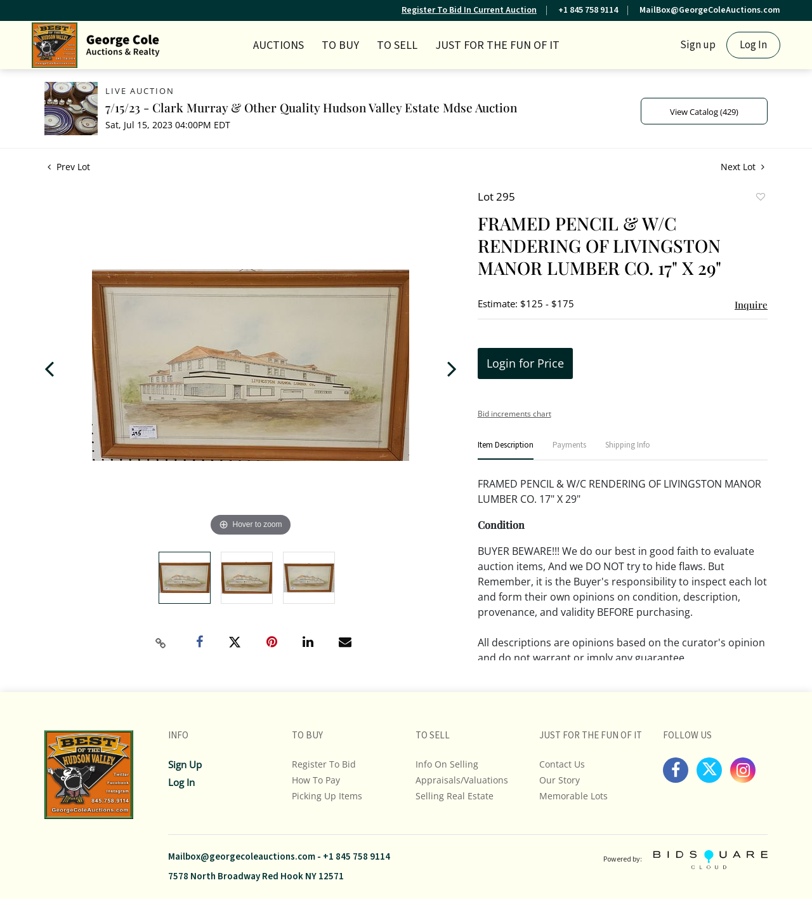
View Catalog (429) (704, 111)
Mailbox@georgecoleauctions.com (241, 856)
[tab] (506, 450)
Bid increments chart (514, 413)
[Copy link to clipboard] (161, 643)
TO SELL (397, 45)
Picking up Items (327, 796)
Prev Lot (69, 167)
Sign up (698, 45)
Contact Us (562, 764)
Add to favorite (760, 198)
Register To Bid (324, 764)
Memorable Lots (573, 796)
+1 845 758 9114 (588, 10)
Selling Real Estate (455, 796)
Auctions (278, 45)
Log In (753, 45)
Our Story (559, 780)
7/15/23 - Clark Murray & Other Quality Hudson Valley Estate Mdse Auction (311, 107)
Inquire (751, 304)
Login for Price (525, 363)
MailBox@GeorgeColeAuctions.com (709, 10)
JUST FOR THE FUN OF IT (497, 45)
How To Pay (316, 780)
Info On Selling (447, 764)
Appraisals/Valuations (462, 780)
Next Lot (742, 166)
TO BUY (340, 45)
